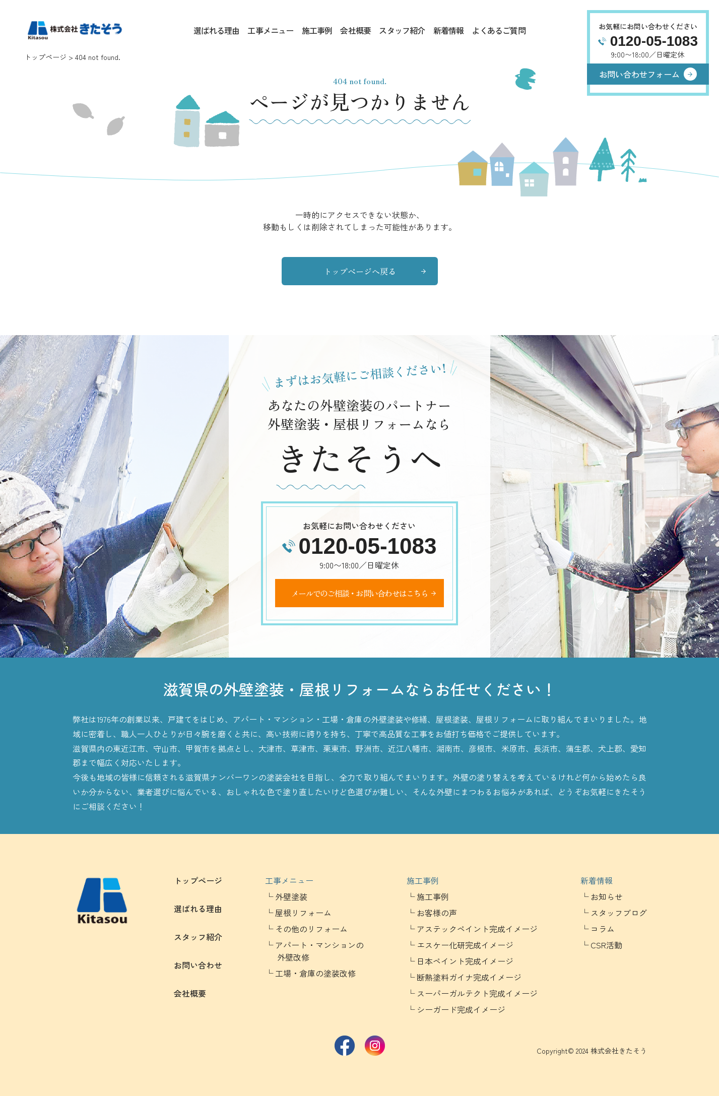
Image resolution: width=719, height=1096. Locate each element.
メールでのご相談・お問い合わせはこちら (359, 593)
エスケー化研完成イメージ (465, 945)
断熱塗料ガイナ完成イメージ (469, 977)
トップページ (45, 57)
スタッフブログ (619, 913)
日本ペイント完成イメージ (465, 961)
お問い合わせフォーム (639, 74)
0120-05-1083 (654, 41)
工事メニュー (270, 30)
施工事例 (317, 30)
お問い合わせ (198, 965)
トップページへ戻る (359, 271)
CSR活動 (606, 945)
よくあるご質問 (498, 30)
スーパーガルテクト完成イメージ (477, 993)
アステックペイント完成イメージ (477, 929)
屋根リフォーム (303, 913)
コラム (603, 929)
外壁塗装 (291, 896)
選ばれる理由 (216, 30)
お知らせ (607, 896)
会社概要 (355, 30)
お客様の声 (437, 913)
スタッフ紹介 (402, 30)
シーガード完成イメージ (461, 1009)
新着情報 (448, 30)
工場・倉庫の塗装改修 (315, 973)
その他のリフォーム (311, 929)
